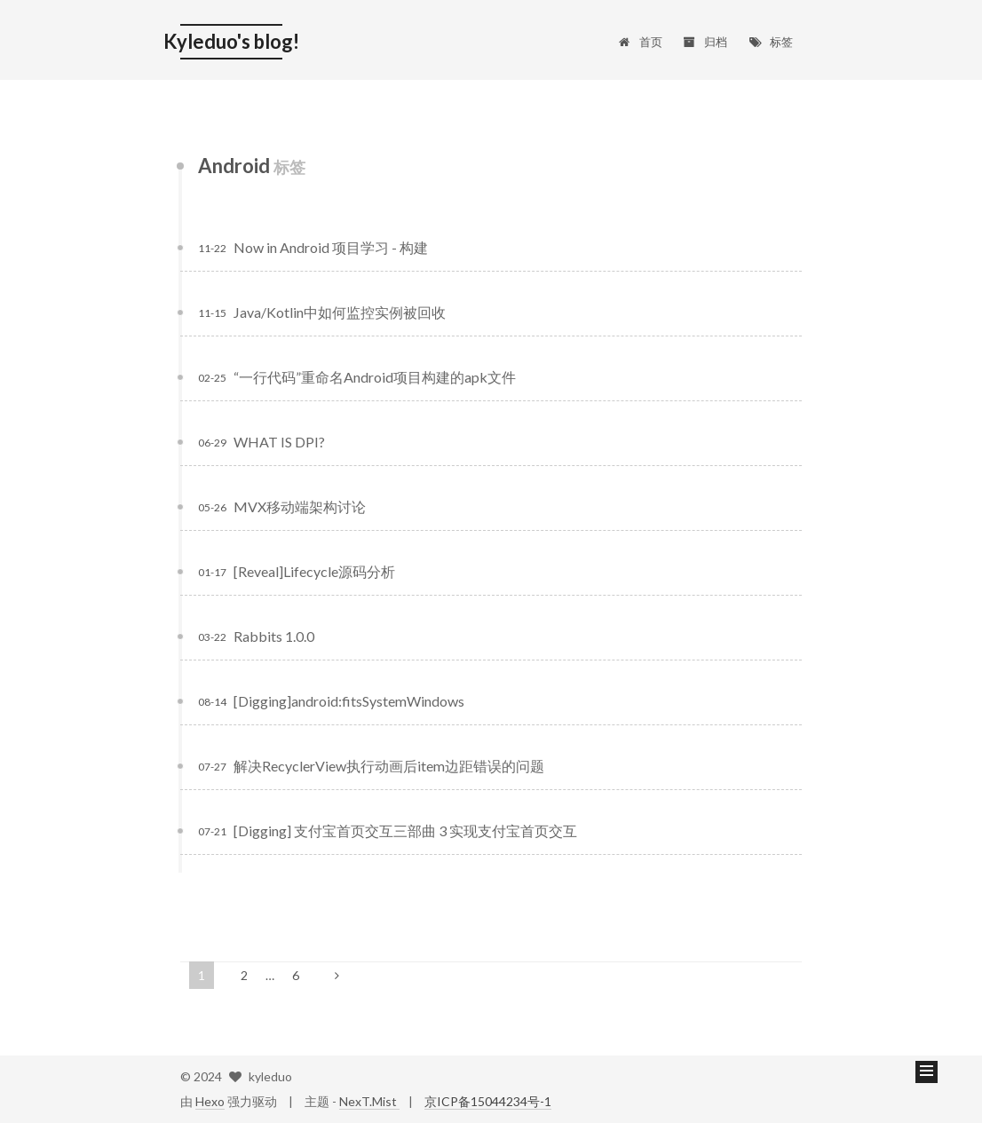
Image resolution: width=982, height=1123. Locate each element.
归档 (705, 42)
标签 (770, 42)
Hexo (210, 1101)
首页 (639, 42)
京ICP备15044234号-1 (487, 1101)
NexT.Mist (369, 1101)
